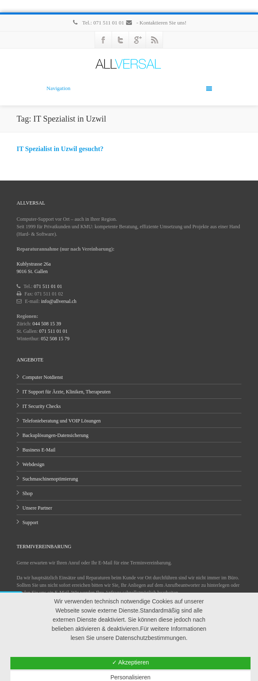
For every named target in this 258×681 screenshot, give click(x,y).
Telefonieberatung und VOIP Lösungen (61, 421)
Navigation (129, 88)
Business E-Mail (39, 450)
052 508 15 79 (55, 339)
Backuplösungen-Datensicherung (55, 435)
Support (30, 522)
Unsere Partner (37, 508)
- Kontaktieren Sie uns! (155, 23)
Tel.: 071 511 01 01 (98, 23)
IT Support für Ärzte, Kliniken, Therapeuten (66, 392)
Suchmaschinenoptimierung (50, 479)
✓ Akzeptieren (130, 662)
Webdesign (33, 464)
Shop (27, 493)
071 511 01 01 (48, 286)
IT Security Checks (41, 406)
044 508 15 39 (46, 324)
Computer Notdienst (42, 377)
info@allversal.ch (58, 301)
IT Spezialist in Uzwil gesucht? (60, 148)
